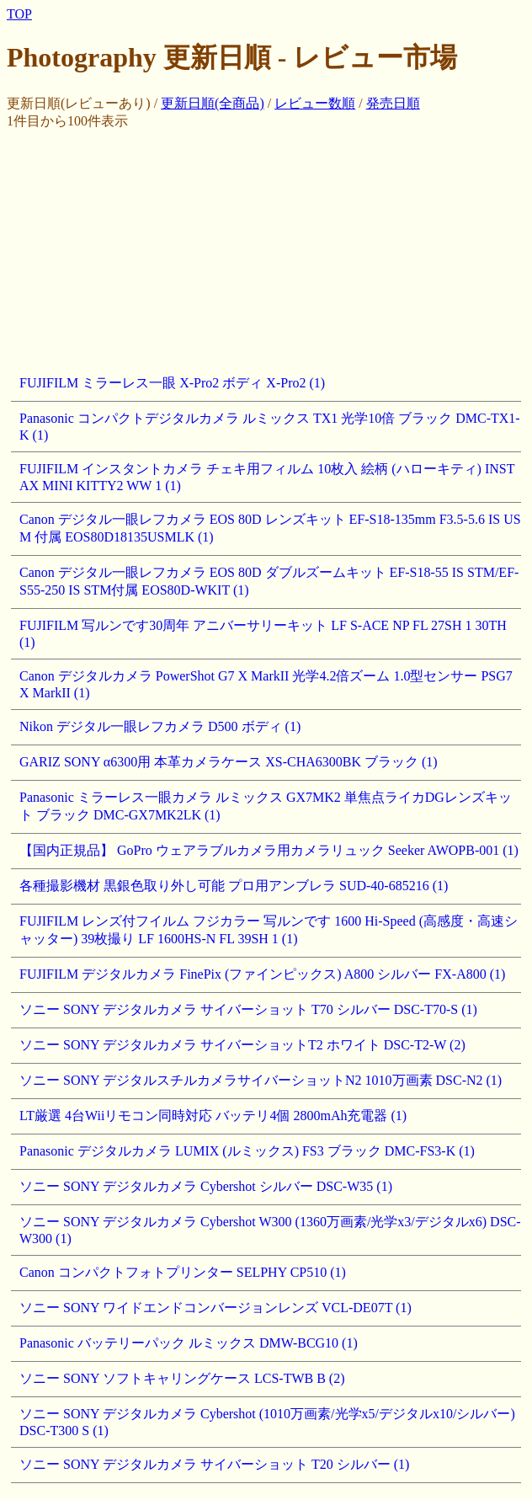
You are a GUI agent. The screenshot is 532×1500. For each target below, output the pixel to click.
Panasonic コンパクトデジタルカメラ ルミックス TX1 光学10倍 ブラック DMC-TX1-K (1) (269, 426)
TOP (19, 14)
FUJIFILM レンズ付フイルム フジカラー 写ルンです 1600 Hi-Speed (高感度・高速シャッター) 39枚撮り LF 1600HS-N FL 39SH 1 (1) (268, 930)
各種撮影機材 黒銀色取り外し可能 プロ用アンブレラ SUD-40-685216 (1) (233, 885)
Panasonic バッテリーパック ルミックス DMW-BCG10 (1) (188, 1343)
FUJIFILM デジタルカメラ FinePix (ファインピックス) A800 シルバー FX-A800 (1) (262, 974)
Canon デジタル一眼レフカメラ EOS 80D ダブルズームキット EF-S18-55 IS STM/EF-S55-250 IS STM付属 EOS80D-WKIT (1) (269, 581)
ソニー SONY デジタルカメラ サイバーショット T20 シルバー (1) (214, 1464)
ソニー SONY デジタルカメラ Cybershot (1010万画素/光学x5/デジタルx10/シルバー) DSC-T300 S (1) (267, 1422)
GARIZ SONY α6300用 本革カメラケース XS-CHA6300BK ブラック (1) (228, 762)
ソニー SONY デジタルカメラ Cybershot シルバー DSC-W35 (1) (205, 1186)
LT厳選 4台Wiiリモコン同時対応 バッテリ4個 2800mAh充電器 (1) (213, 1115)
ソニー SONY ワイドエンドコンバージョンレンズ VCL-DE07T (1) (215, 1307)
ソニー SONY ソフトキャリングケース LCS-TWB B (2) (182, 1378)
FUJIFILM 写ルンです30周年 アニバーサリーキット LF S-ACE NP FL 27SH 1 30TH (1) (263, 633)
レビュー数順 (314, 103)
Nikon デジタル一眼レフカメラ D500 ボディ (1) (160, 726)
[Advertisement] (269, 248)
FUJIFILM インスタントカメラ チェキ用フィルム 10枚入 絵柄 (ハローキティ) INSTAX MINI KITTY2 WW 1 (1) (266, 477)
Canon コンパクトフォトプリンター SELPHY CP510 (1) (182, 1272)
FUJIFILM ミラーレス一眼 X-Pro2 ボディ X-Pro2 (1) (172, 383)
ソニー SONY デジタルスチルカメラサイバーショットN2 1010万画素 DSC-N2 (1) (260, 1080)
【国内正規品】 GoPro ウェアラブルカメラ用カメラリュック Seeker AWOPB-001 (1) (269, 850)
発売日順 (393, 103)
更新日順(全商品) (212, 103)
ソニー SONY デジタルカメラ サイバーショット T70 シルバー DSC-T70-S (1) (248, 1009)
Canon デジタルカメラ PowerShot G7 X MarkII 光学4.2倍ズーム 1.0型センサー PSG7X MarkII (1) (266, 684)
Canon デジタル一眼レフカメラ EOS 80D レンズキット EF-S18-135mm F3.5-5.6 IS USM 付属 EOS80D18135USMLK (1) (270, 528)
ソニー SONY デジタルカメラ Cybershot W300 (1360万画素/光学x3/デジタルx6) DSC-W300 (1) (270, 1230)
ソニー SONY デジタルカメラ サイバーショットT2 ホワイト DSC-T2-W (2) (242, 1045)
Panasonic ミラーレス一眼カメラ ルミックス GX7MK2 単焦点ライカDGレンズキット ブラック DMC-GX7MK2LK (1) (265, 806)
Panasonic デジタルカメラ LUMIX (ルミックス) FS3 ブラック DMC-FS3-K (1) (247, 1151)
